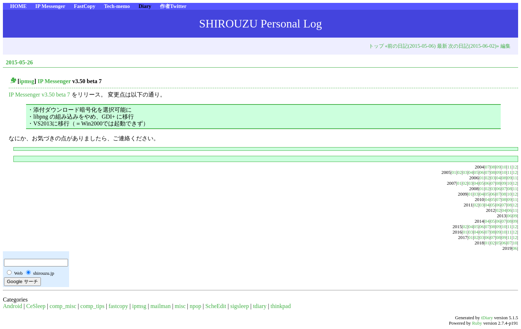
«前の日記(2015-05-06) (410, 46)
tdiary (259, 306)
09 (498, 167)
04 (470, 172)
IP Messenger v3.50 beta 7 (39, 94)
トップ (376, 46)
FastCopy (84, 6)
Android (12, 306)
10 (503, 167)
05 (476, 172)
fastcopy (118, 306)
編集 (505, 46)
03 (465, 172)
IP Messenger (50, 6)
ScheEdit (215, 306)
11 (509, 167)
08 (493, 167)
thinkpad (281, 306)
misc (180, 306)
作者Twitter (173, 6)
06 (481, 172)
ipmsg (27, 81)
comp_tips (92, 306)
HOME (18, 6)
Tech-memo (117, 6)
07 (487, 167)
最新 (442, 46)
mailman (161, 306)
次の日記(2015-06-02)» (473, 46)
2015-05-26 (19, 62)
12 (515, 167)
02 (459, 172)
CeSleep (36, 306)
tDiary (487, 317)
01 (454, 172)
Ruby (477, 323)
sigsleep (239, 306)
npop (195, 306)
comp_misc (63, 306)
